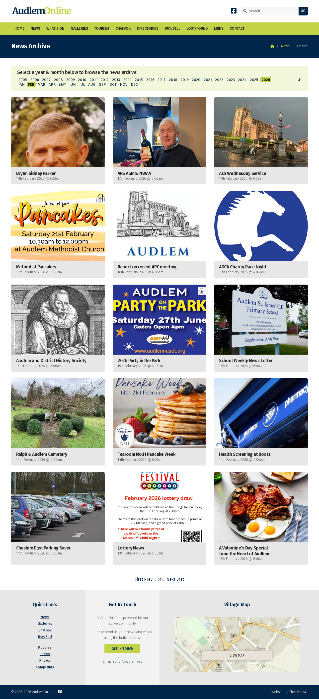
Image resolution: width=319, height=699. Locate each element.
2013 (116, 80)
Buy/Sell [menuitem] (172, 28)
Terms (45, 654)
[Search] (271, 11)
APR (52, 84)
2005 (22, 80)
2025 (254, 80)
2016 (150, 80)
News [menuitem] (35, 28)
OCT (113, 84)
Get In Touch (122, 649)
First (139, 579)
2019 (185, 80)
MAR (41, 84)
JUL (82, 84)
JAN (21, 84)
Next (170, 579)
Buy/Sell (45, 637)
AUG (91, 84)
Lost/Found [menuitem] (197, 28)
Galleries (45, 623)
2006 (34, 80)
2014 (127, 80)
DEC (134, 84)
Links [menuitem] (218, 28)
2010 (82, 80)
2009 (70, 80)
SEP (102, 84)
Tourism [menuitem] (101, 28)
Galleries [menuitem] (79, 28)
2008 (58, 80)
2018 (173, 80)
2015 (139, 80)
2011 (93, 80)
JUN (72, 84)
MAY (62, 84)
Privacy (45, 660)
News (285, 46)
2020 (196, 80)
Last (180, 579)
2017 (161, 80)
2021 (208, 80)
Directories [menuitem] (147, 28)
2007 (46, 80)
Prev (148, 579)
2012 (105, 80)
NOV (123, 84)
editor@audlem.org (127, 661)
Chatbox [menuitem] (123, 28)
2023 (231, 80)
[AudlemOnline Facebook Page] (234, 11)
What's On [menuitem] (55, 28)
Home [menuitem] (19, 28)
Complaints (45, 667)
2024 (242, 80)
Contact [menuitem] (237, 28)
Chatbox (45, 630)
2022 (219, 80)
